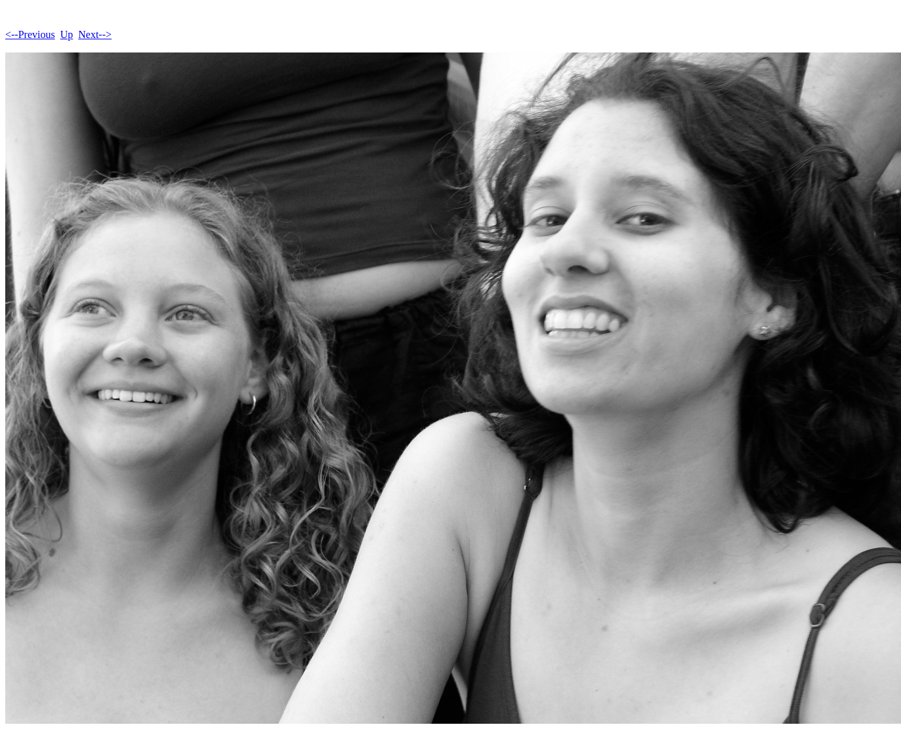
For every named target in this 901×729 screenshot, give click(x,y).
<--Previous (30, 34)
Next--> (95, 34)
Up (66, 34)
